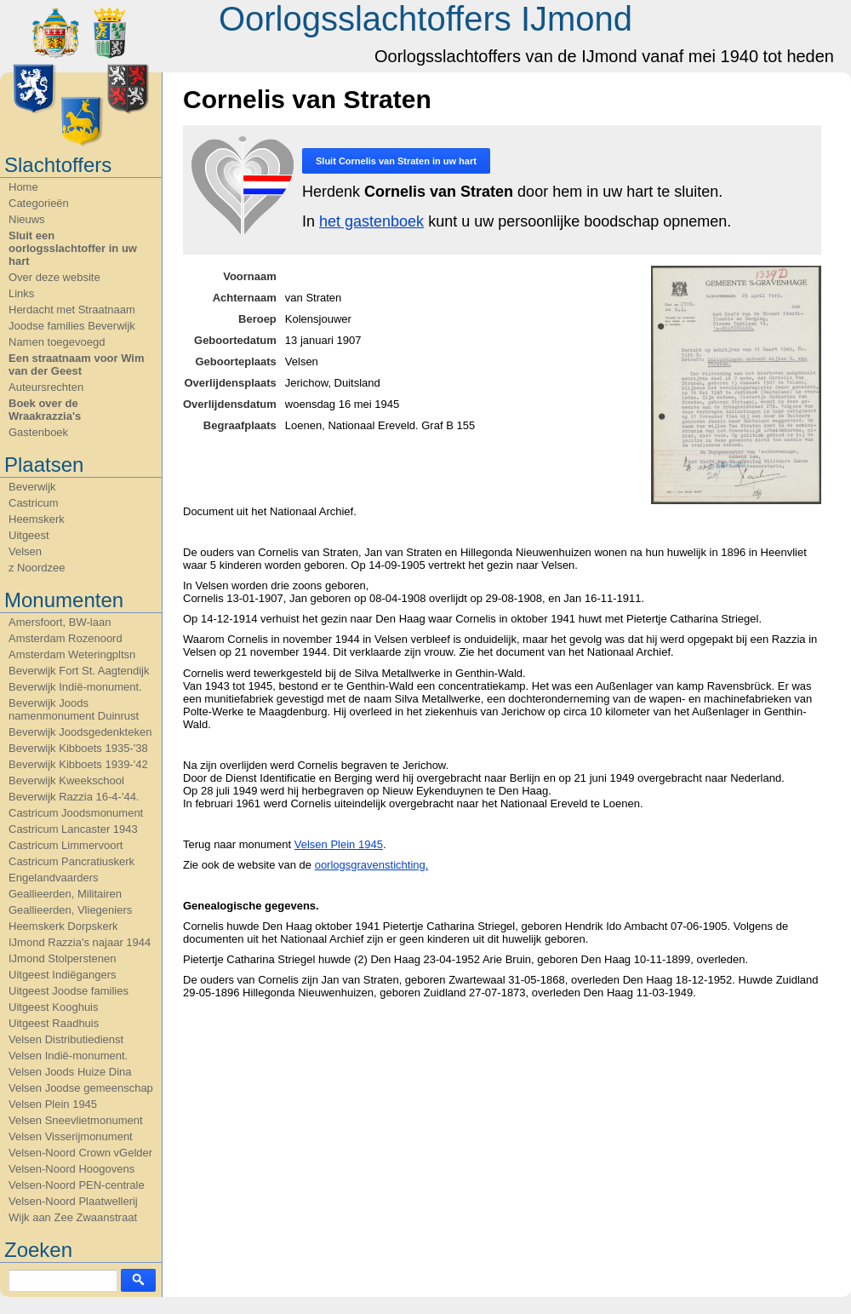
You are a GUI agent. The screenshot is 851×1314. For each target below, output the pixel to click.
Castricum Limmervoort (66, 845)
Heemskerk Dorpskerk (63, 926)
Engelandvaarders (54, 877)
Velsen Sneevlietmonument (76, 1120)
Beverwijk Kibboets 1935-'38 (78, 748)
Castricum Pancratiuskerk (71, 861)
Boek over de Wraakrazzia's (45, 409)
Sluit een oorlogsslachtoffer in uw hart (73, 248)
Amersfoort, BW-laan (60, 622)
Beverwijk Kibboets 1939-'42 (78, 764)
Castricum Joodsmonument (76, 812)
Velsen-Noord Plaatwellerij (73, 1201)
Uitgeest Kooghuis (54, 1007)
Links (21, 293)
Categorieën (39, 203)
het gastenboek (371, 221)
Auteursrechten (46, 387)
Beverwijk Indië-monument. (75, 686)
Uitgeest (29, 535)
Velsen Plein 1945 (53, 1104)
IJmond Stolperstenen (62, 958)
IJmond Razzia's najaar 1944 (80, 942)
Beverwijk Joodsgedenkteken (80, 732)
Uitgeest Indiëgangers (62, 974)
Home (23, 187)
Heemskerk (37, 519)
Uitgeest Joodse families (69, 990)
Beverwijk (32, 486)
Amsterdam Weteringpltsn (72, 654)
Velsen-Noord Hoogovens (71, 1168)
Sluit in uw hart (396, 161)
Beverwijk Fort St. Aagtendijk (79, 670)
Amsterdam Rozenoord (66, 638)
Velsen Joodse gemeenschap (81, 1088)
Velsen (25, 551)
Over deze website (54, 277)
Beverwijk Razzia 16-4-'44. (74, 796)
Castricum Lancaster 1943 (73, 829)
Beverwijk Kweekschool (66, 780)
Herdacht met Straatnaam (72, 309)
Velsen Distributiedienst (66, 1039)
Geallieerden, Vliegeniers (70, 910)
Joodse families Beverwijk (72, 325)
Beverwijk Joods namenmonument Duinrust (74, 709)
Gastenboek (38, 432)
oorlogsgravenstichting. (372, 864)
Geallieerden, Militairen (65, 893)
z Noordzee (37, 567)
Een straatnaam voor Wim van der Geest (77, 364)
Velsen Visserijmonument (71, 1136)
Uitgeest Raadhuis (54, 1023)
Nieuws (27, 219)
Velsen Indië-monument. (68, 1055)
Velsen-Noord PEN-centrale (77, 1185)
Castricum (34, 502)
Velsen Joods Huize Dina (70, 1071)
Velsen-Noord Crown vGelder (80, 1152)
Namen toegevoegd (57, 342)
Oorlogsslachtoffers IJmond (425, 18)
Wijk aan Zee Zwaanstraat (73, 1217)
